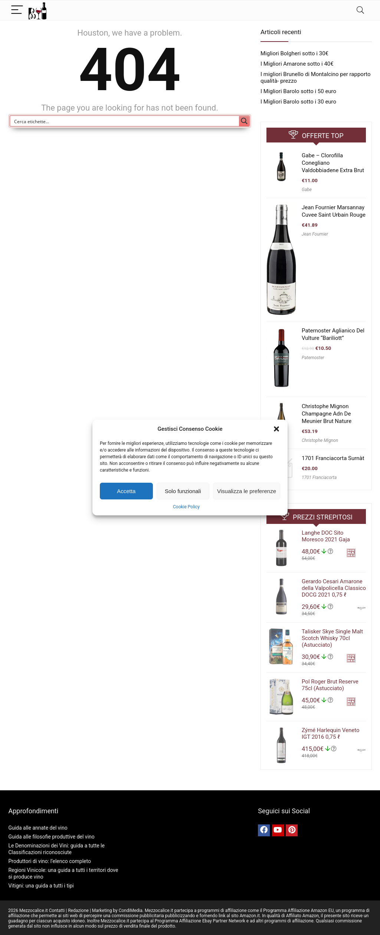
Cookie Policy (186, 506)
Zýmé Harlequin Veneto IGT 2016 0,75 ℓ (330, 733)
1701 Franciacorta (319, 477)
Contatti (57, 910)
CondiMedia (130, 910)
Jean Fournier (315, 234)
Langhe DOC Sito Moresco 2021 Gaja (326, 536)
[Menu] (17, 10)
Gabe (307, 189)
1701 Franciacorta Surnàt (333, 458)
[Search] (360, 10)
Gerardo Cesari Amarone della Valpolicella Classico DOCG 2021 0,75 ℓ (334, 588)
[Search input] (125, 121)
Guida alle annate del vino (37, 828)
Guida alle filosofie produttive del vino (51, 837)
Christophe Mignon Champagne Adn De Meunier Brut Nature (326, 413)
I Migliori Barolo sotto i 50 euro (298, 91)
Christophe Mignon (320, 440)
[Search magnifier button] (244, 121)
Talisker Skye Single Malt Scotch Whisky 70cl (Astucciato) (332, 638)
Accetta (126, 491)
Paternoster (313, 357)
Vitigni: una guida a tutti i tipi (40, 886)
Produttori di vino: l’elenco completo (49, 861)
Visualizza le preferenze (246, 491)
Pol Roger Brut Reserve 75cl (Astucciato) (330, 685)
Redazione (78, 910)
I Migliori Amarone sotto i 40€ (297, 63)
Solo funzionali (183, 491)
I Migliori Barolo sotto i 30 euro (298, 101)
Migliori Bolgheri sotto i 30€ (294, 53)
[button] (276, 429)
